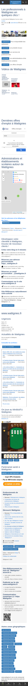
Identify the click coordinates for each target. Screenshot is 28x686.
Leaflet (14, 212)
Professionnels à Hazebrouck (9, 652)
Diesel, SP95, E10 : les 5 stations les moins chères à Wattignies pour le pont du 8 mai (14, 353)
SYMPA (16, 460)
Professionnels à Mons (8, 644)
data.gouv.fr (4, 231)
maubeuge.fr (18, 644)
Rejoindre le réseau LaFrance (10, 549)
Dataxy (12, 228)
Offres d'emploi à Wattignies (12, 506)
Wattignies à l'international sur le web (14, 534)
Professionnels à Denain (8, 660)
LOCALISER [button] (5, 58)
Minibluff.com (4, 418)
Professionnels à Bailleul (8, 671)
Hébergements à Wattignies (18, 497)
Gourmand (19, 684)
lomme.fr (4, 646)
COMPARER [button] (5, 52)
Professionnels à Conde (8, 666)
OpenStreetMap (19, 212)
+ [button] (3, 177)
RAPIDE (10, 460)
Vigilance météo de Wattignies (12, 532)
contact (3, 21)
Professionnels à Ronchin (8, 638)
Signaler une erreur (19, 546)
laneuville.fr (11, 646)
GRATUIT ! (5, 463)
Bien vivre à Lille (6, 630)
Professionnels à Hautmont (9, 655)
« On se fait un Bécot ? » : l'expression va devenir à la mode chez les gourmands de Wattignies (13, 368)
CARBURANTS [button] (6, 41)
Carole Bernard (14, 22)
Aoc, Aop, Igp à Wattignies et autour (14, 520)
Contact (25, 684)
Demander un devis (8, 546)
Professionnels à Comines (8, 668)
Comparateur (8, 684)
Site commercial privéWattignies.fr (15, 2)
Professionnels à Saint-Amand (9, 632)
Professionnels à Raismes (8, 641)
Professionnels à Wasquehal (9, 635)
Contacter (16, 540)
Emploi (14, 684)
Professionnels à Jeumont (8, 649)
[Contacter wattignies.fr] (25, 2)
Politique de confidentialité (9, 556)
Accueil (3, 684)
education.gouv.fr (17, 230)
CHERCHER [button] (5, 64)
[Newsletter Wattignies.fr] (22, 2)
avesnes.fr (18, 671)
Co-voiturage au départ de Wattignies (14, 526)
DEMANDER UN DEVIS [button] (8, 305)
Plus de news (6, 404)
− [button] (3, 180)
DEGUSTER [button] (5, 48)
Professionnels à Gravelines (9, 657)
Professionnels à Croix (8, 663)
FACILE (4, 460)
